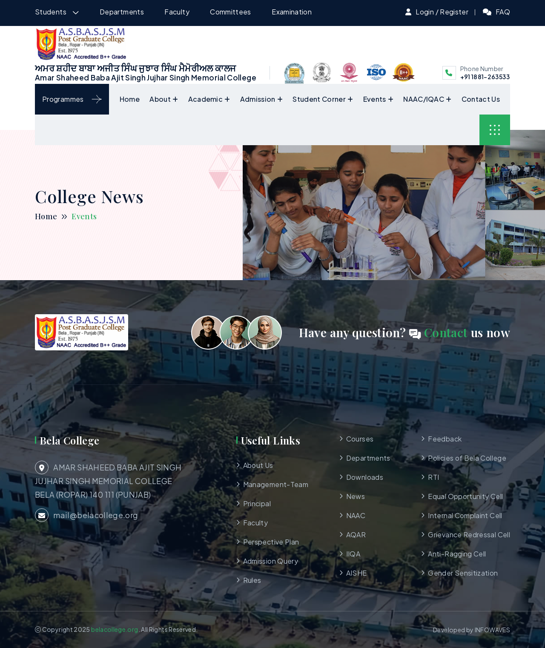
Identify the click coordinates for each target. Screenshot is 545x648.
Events (374, 99)
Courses (360, 438)
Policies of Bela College (467, 457)
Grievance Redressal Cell (469, 534)
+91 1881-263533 (485, 76)
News (355, 496)
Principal (257, 503)
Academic (205, 99)
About (160, 99)
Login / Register (442, 11)
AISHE (356, 572)
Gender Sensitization (463, 572)
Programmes (72, 99)
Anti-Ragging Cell (457, 553)
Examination (292, 11)
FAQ (503, 11)
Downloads (364, 477)
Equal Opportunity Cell (465, 496)
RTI (433, 477)
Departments (122, 11)
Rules (252, 580)
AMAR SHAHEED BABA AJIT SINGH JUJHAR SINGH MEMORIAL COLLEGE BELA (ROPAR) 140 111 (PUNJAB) (108, 480)
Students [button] (51, 11)
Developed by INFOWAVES (471, 630)
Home (130, 99)
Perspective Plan (271, 541)
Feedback (445, 438)
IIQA (353, 553)
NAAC (355, 515)
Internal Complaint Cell (465, 515)
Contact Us (481, 99)
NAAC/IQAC (423, 99)
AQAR (356, 534)
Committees (230, 11)
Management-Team (275, 484)
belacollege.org (114, 629)
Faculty (176, 11)
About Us (258, 465)
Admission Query (270, 560)
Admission (257, 99)
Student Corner (319, 99)
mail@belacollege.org (86, 515)
